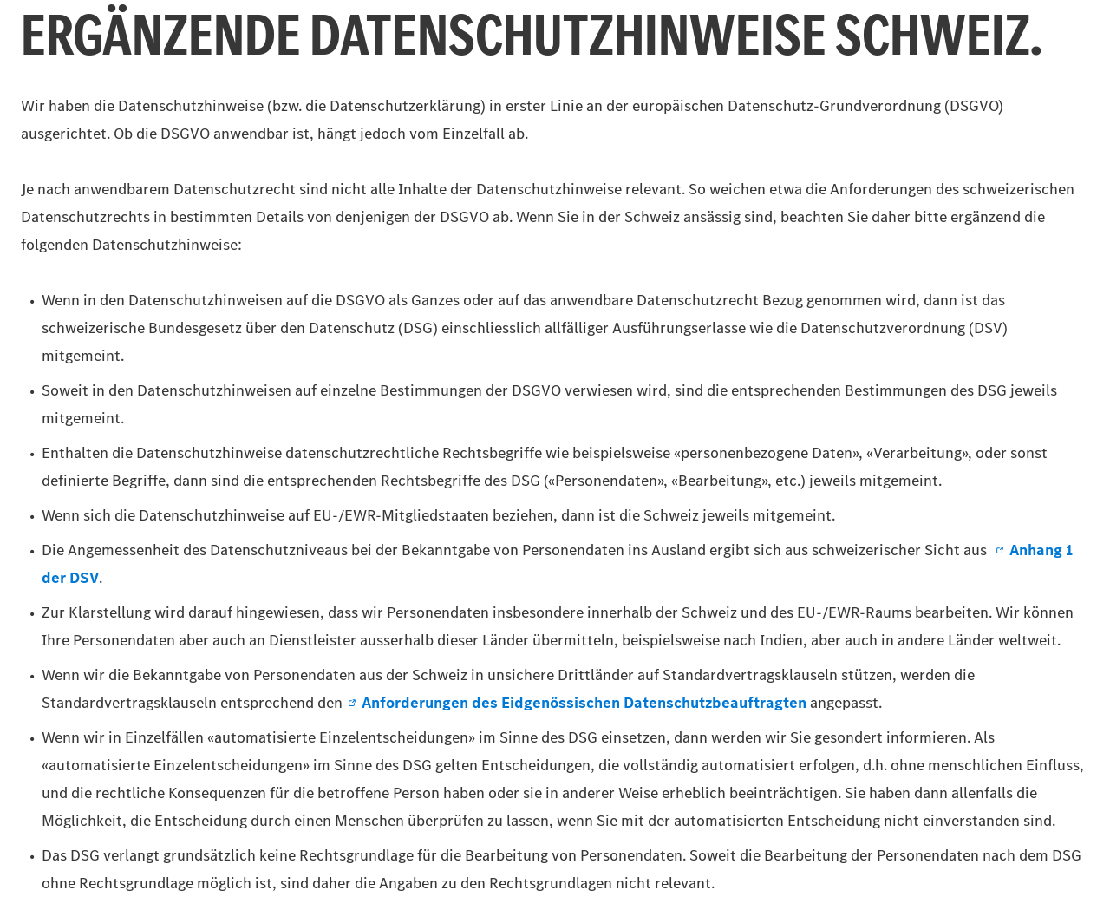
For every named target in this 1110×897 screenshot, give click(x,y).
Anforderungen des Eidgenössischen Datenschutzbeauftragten (576, 702)
